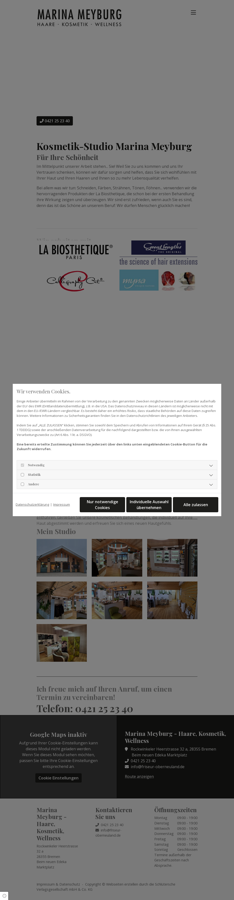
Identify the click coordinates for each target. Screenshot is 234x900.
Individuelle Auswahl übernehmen (149, 504)
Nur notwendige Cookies (102, 504)
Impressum (61, 504)
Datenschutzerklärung (32, 504)
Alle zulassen (195, 504)
